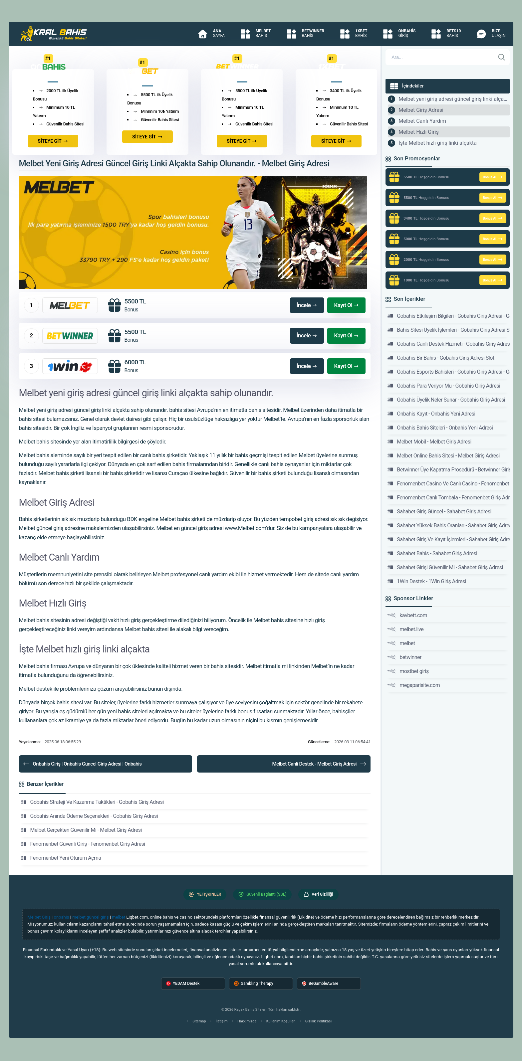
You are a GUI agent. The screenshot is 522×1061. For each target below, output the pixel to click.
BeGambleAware (320, 983)
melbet (401, 643)
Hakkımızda (247, 1021)
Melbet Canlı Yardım (422, 121)
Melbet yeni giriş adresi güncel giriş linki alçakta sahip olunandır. (453, 99)
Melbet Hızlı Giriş (418, 132)
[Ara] (501, 57)
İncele (307, 305)
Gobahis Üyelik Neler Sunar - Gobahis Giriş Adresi (446, 400)
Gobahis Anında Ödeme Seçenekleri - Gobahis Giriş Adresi (89, 816)
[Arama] (440, 57)
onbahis (61, 917)
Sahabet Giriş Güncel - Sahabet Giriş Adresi (439, 511)
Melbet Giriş (39, 917)
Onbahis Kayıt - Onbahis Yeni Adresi (431, 414)
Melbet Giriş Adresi (420, 110)
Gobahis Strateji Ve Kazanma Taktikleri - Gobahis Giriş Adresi (92, 802)
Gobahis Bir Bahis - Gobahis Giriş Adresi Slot (441, 358)
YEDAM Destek (182, 983)
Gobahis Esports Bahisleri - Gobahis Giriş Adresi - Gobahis (448, 372)
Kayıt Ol (346, 305)
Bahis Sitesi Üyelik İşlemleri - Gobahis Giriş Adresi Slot (448, 330)
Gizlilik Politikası (318, 1021)
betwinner (404, 657)
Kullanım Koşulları (281, 1021)
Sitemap (199, 1021)
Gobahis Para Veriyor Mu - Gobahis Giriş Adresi (444, 386)
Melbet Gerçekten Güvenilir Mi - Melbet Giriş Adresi (81, 830)
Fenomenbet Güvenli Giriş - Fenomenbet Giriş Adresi (83, 844)
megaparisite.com (414, 685)
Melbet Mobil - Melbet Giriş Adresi (429, 441)
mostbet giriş (408, 671)
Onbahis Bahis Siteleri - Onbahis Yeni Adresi (440, 428)
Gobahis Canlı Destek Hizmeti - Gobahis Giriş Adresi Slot (448, 344)
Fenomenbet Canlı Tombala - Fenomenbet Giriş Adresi (448, 497)
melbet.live (405, 629)
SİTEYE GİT (53, 141)
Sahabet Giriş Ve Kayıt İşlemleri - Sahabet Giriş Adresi (448, 539)
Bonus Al (493, 177)
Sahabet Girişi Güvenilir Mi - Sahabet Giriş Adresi (445, 567)
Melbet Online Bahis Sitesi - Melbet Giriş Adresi (444, 455)
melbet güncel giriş (90, 917)
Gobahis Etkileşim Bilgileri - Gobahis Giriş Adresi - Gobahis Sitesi (448, 316)
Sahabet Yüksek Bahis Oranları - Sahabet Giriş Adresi (448, 525)
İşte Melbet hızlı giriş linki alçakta (437, 143)
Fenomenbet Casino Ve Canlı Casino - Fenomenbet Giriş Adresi (448, 483)
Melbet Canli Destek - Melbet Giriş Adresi (319, 764)
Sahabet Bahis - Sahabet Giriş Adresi (432, 553)
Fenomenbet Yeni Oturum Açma (61, 858)
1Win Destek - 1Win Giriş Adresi (427, 581)
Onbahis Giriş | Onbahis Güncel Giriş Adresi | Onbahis (82, 764)
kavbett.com (407, 615)
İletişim (222, 1021)
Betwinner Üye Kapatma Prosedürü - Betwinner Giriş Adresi (448, 469)
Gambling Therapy (253, 983)
